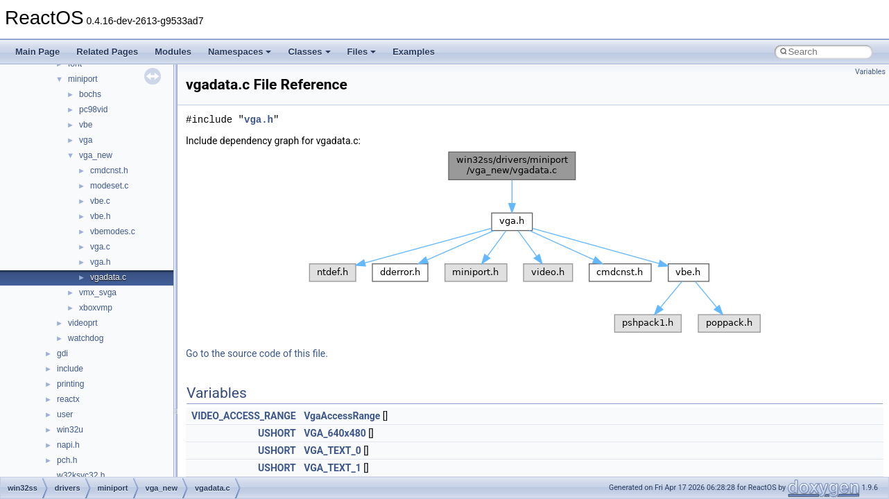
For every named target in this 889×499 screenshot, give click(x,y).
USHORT (277, 433)
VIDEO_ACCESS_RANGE (243, 415)
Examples (413, 51)
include (70, 369)
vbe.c (100, 201)
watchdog (85, 338)
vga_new (95, 155)
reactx (68, 399)
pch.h (67, 460)
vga (85, 140)
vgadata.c (108, 277)
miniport (83, 79)
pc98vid (93, 109)
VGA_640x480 (335, 433)
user (65, 414)
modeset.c (109, 186)
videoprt (83, 323)
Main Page (37, 51)
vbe (85, 125)
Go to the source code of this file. (257, 353)
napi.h (68, 445)
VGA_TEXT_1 (332, 467)
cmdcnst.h (109, 170)
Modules (173, 51)
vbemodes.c (112, 231)
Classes (309, 51)
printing (70, 384)
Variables (870, 71)
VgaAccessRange (342, 415)
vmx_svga (97, 292)
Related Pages (107, 51)
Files (362, 51)
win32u (70, 430)
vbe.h (100, 216)
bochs (90, 94)
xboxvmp (95, 308)
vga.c (100, 247)
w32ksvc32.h (81, 475)
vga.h (100, 262)
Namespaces (240, 51)
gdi (62, 353)
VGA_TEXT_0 (332, 450)
